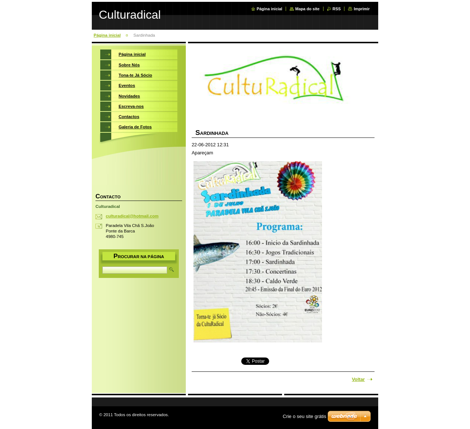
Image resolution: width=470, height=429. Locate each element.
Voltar (358, 379)
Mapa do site (307, 9)
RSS (337, 9)
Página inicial (269, 9)
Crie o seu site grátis (304, 416)
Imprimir (362, 9)
